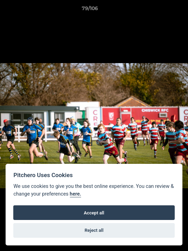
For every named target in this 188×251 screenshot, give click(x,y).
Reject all (94, 230)
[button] (163, 10)
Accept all (94, 212)
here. (75, 194)
